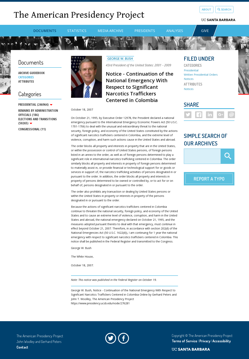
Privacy (204, 341)
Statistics (76, 30)
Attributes (26, 81)
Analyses (174, 30)
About (206, 9)
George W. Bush (120, 58)
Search (224, 9)
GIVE (205, 30)
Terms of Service (184, 341)
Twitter (111, 339)
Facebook (124, 339)
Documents (44, 30)
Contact (22, 347)
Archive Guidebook (31, 73)
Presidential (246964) (35, 104)
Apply (227, 156)
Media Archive (110, 30)
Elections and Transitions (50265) (37, 121)
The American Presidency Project (79, 15)
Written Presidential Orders (201, 74)
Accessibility (221, 341)
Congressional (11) (32, 129)
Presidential (191, 70)
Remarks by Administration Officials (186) (38, 112)
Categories (26, 77)
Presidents (144, 30)
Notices (189, 79)
